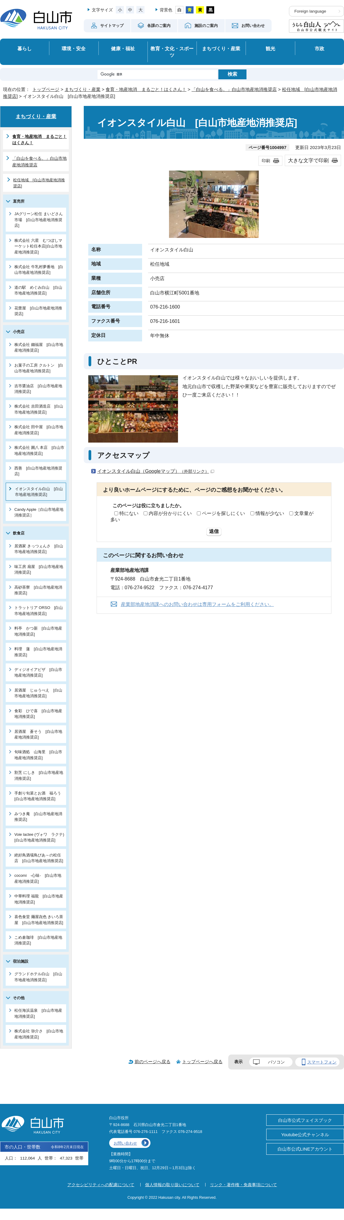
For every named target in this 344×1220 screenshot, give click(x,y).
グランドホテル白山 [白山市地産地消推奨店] (38, 977)
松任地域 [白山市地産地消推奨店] (39, 183)
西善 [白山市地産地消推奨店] (38, 471)
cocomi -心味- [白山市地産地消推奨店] (37, 878)
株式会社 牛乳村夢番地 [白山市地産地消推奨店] (38, 270)
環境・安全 (74, 48)
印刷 (266, 160)
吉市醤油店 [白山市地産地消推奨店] (38, 389)
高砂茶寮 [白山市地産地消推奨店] (38, 590)
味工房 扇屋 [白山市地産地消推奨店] (38, 569)
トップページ (45, 89)
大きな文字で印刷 (308, 160)
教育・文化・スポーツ (172, 52)
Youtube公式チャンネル (305, 1134)
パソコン (276, 1062)
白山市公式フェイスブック (305, 1120)
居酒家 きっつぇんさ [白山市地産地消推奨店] (38, 549)
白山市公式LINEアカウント (305, 1148)
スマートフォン (322, 1062)
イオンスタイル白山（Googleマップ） (155, 471)
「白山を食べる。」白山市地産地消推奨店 (234, 89)
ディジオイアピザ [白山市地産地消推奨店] (38, 672)
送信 (214, 531)
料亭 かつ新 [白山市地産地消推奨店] (38, 631)
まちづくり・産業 (221, 48)
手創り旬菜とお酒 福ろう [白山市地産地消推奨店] (39, 796)
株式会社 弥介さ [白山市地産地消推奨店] (38, 1034)
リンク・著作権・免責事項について (243, 1184)
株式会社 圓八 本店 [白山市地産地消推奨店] (39, 450)
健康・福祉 (123, 48)
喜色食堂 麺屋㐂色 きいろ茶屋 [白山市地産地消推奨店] (38, 919)
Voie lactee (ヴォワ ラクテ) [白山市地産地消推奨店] (40, 837)
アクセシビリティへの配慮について (100, 1184)
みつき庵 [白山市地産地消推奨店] (38, 817)
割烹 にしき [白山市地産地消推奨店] (38, 775)
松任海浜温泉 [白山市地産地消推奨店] (38, 1013)
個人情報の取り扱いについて (172, 1184)
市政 (319, 48)
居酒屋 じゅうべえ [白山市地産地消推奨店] (38, 693)
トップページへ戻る (202, 1061)
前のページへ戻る (153, 1061)
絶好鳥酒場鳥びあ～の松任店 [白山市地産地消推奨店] (38, 858)
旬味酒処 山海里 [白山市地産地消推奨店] (38, 755)
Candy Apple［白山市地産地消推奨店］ (38, 512)
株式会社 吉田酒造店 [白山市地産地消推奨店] (38, 409)
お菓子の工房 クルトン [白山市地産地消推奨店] (38, 368)
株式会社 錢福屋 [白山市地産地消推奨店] (38, 347)
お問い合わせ (125, 1143)
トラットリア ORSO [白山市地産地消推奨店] (38, 610)
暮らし (24, 48)
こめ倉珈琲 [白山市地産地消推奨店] (38, 940)
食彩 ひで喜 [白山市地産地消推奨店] (38, 714)
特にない (128, 513)
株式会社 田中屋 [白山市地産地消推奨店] (38, 430)
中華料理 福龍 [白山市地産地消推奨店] (38, 899)
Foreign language (310, 11)
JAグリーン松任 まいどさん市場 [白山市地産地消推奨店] (38, 220)
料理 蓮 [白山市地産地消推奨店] (38, 652)
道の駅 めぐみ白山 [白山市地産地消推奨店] (38, 290)
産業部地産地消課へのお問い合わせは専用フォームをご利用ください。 (197, 604)
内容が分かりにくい (170, 513)
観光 (270, 48)
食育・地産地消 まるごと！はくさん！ (146, 89)
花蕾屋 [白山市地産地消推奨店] (38, 311)
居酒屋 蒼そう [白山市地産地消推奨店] (38, 734)
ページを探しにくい (223, 513)
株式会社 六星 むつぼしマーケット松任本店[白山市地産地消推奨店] (38, 246)
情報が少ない (269, 513)
